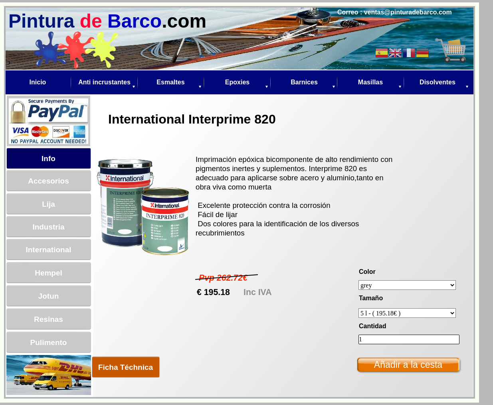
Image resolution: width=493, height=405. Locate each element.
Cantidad (372, 326)
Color (367, 271)
